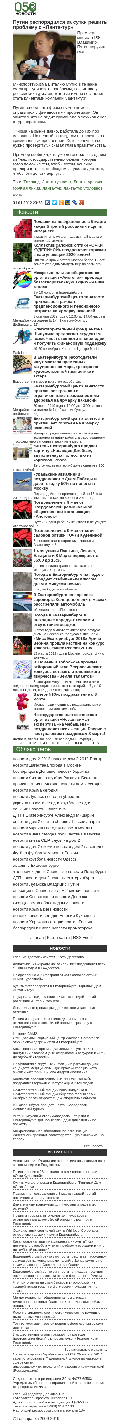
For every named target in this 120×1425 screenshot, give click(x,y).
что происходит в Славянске (40, 871)
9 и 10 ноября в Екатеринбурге (58, 292)
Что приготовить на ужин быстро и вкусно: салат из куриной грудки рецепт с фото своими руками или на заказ (55, 1286)
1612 (32, 743)
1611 (43, 743)
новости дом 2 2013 (31, 759)
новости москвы (77, 827)
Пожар (96, 759)
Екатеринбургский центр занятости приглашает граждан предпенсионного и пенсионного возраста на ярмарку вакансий (69, 303)
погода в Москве (65, 765)
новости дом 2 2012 (70, 759)
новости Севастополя (33, 896)
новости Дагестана (31, 765)
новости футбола (29, 859)
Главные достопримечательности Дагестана (48, 957)
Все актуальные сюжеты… (86, 1349)
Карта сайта (58, 937)
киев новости (55, 909)
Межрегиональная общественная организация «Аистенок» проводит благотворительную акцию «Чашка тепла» (69, 279)
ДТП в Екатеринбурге (33, 815)
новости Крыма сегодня (35, 790)
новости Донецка (71, 896)
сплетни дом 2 (26, 821)
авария (93, 821)
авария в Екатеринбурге (36, 865)
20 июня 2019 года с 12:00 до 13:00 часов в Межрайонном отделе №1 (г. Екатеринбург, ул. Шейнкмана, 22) (58, 410)
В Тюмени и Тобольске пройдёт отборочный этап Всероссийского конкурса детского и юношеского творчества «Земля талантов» (68, 669)
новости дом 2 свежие (34, 846)
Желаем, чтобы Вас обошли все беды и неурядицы (54, 739)
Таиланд (31, 181)
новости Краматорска (72, 928)
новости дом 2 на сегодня (80, 846)
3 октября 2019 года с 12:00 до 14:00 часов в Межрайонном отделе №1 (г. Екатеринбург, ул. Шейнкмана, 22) (59, 320)
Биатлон (89, 777)
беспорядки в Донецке (34, 771)
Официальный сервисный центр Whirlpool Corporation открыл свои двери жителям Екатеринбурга (56, 1040)
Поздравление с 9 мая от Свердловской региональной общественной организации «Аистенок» (63, 509)
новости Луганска (29, 884)
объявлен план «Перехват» (55, 609)
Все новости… (95, 1146)
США (45, 840)
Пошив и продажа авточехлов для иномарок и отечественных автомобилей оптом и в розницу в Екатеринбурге (52, 1023)
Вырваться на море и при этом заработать (47, 381)
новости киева (26, 840)
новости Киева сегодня (34, 834)
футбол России (62, 777)
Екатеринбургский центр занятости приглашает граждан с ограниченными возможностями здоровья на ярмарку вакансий (69, 393)
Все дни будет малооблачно (56, 589)
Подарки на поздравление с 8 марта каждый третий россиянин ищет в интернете (70, 226)
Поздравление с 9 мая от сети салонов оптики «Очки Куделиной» (69, 533)
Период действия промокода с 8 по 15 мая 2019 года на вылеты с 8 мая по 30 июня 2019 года (57, 496)
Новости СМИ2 (25, 1034)
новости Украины (72, 771)
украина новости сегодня (36, 802)
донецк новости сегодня (36, 915)
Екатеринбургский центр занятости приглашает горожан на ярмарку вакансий (69, 423)
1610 (55, 743)
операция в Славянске (34, 890)
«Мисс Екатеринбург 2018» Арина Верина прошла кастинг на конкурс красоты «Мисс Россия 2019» (69, 643)
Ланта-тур (52, 188)
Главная (36, 937)
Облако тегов (33, 749)
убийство (71, 796)
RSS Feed (82, 937)
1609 (66, 743)
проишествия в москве (78, 834)
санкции (21, 809)
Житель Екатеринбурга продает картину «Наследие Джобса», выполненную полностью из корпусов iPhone (66, 453)
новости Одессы (62, 859)
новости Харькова (30, 921)
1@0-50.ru (79, 1402)
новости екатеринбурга (72, 878)
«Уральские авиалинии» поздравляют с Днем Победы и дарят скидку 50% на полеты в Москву (65, 481)
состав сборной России (63, 821)
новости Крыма (27, 909)
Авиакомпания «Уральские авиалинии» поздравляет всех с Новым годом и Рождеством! (59, 966)
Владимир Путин (63, 884)
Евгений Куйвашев (77, 915)
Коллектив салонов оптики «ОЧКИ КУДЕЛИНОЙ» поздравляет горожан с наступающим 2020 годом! (70, 250)
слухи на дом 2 (66, 840)
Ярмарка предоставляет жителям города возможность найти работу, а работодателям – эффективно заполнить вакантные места (59, 437)
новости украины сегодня (37, 827)
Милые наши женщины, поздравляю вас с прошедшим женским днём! (67, 706)
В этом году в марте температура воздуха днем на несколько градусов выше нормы (67, 632)
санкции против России (70, 921)
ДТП (17, 878)
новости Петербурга (87, 871)
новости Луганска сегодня (37, 796)
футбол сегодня (76, 802)
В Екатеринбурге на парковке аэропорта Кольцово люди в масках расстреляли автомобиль (70, 599)
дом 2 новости (70, 903)
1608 (78, 743)
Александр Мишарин (74, 815)
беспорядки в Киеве (32, 928)
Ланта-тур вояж (56, 181)
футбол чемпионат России (53, 852)
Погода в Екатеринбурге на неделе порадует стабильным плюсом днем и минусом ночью (69, 579)
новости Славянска (47, 809)
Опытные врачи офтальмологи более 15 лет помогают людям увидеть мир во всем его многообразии (59, 264)
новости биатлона (30, 777)
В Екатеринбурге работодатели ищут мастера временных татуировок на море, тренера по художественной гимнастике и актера (66, 366)
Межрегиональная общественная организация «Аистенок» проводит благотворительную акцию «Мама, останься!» (58, 1302)
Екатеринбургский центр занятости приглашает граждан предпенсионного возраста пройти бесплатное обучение (58, 1273)
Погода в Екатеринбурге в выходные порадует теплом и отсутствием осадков (64, 620)
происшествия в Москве (36, 784)
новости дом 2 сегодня (81, 784)
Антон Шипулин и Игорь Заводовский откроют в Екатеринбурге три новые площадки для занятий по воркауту (54, 1120)
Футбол (20, 852)
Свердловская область (34, 903)
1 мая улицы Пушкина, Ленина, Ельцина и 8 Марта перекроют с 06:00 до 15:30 (66, 556)
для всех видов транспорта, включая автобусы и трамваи (63, 568)
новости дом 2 (35, 878)
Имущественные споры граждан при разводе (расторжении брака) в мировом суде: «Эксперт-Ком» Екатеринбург (56, 1338)
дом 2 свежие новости (78, 890)
